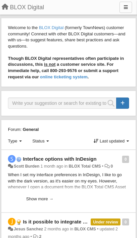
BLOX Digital (51, 27)
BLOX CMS (85, 229)
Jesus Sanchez (28, 229)
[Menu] (125, 7)
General (31, 129)
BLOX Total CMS (84, 166)
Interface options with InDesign (60, 159)
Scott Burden (26, 166)
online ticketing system (64, 76)
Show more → (39, 198)
